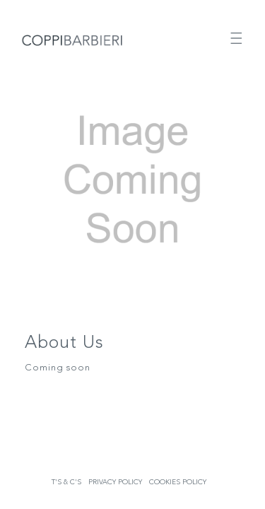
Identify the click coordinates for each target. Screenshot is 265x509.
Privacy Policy (115, 482)
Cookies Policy (177, 482)
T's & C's (66, 482)
